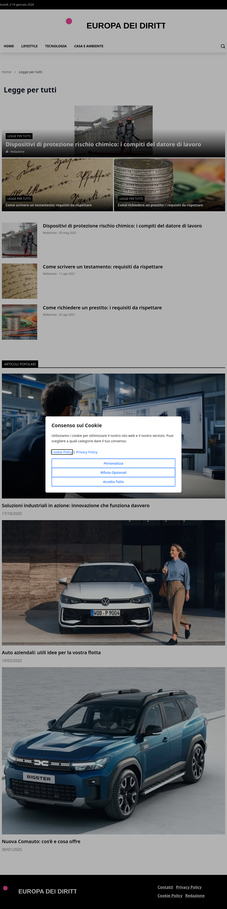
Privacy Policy (86, 452)
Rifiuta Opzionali (113, 472)
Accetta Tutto (113, 481)
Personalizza (113, 463)
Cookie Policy (62, 452)
